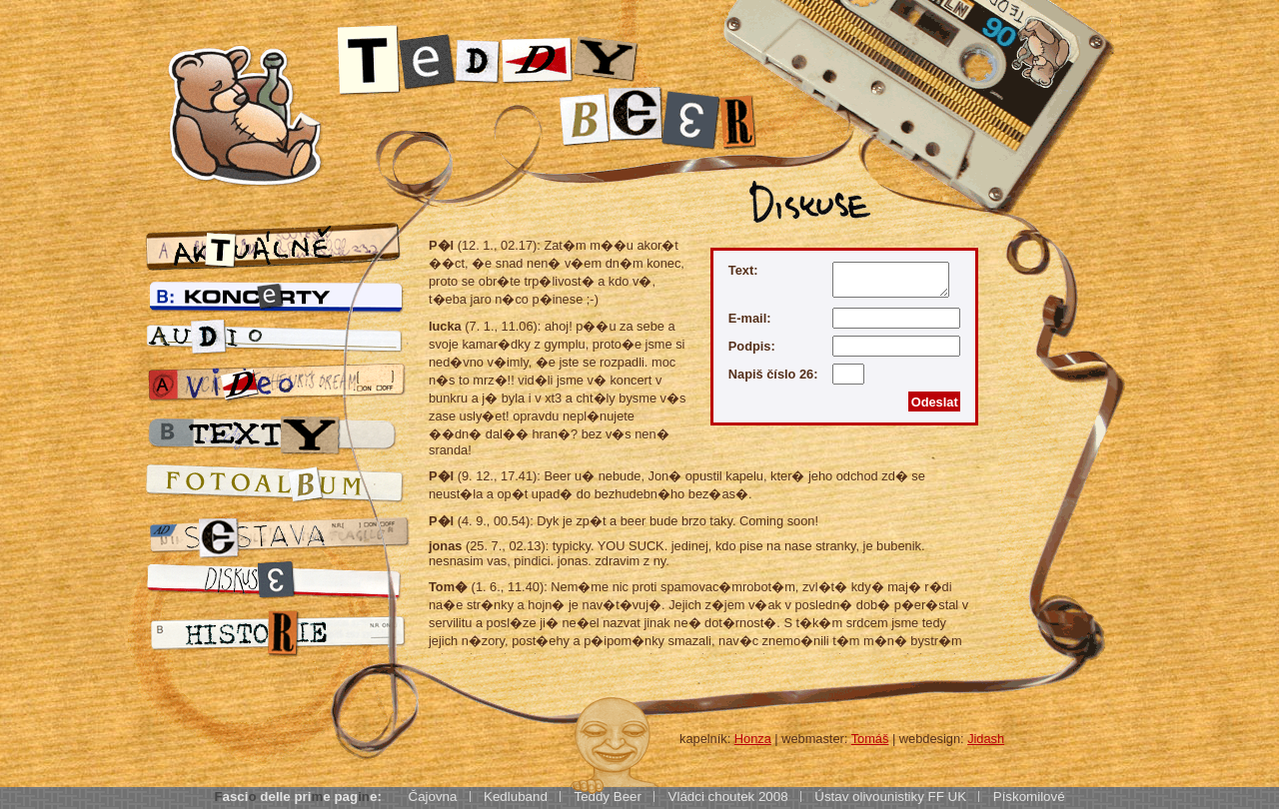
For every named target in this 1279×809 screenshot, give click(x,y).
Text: (743, 270)
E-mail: (749, 318)
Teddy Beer (607, 796)
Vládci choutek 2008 (728, 796)
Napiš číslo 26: (773, 375)
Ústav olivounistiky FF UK (890, 796)
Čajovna (433, 796)
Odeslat (934, 402)
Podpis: (751, 346)
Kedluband (516, 796)
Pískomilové (1029, 796)
